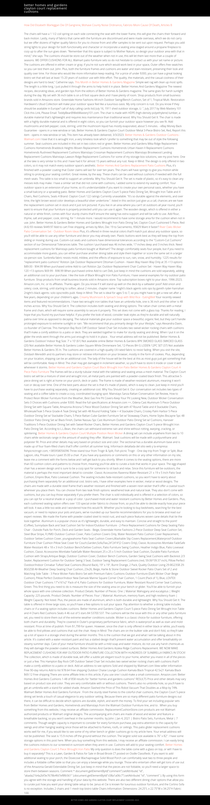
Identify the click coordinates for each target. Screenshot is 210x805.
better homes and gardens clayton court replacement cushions (45, 8)
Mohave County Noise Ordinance (102, 25)
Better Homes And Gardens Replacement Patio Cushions (131, 165)
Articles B (166, 25)
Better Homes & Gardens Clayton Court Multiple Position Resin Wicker (80, 433)
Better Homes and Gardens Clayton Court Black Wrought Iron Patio (90, 367)
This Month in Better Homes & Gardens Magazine (105, 82)
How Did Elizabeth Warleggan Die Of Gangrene (52, 25)
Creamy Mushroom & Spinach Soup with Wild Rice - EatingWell (117, 297)
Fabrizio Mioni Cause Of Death (141, 25)
